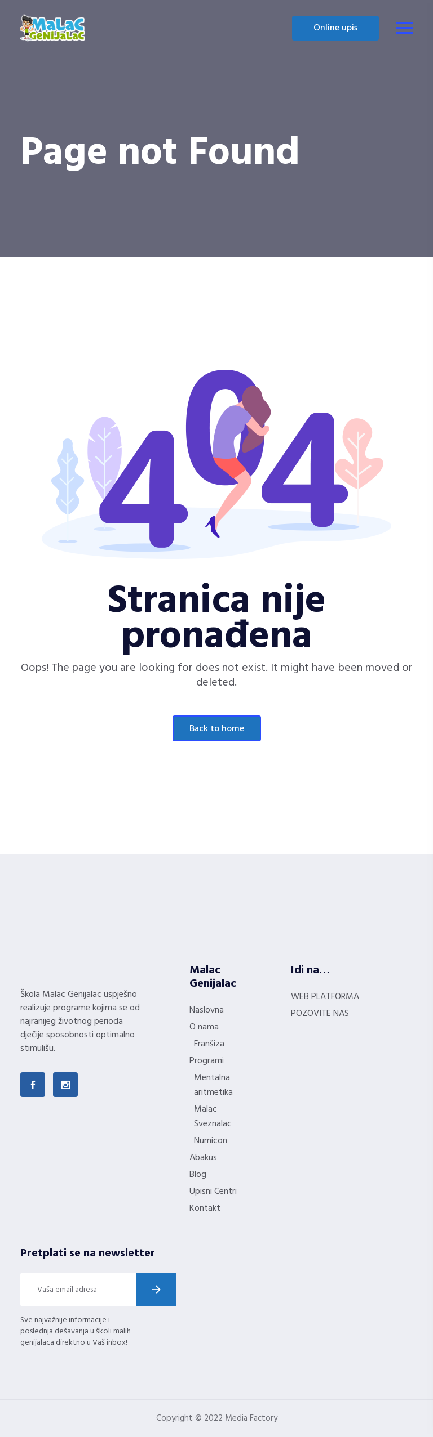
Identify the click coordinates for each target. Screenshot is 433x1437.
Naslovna (206, 1010)
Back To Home (216, 729)
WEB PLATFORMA (325, 997)
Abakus (203, 1158)
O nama (204, 1027)
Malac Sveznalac (213, 1116)
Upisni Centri (213, 1191)
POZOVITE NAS (320, 1013)
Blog (197, 1174)
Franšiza (209, 1044)
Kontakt (204, 1208)
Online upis (335, 28)
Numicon (210, 1141)
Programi (206, 1061)
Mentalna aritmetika (213, 1085)
